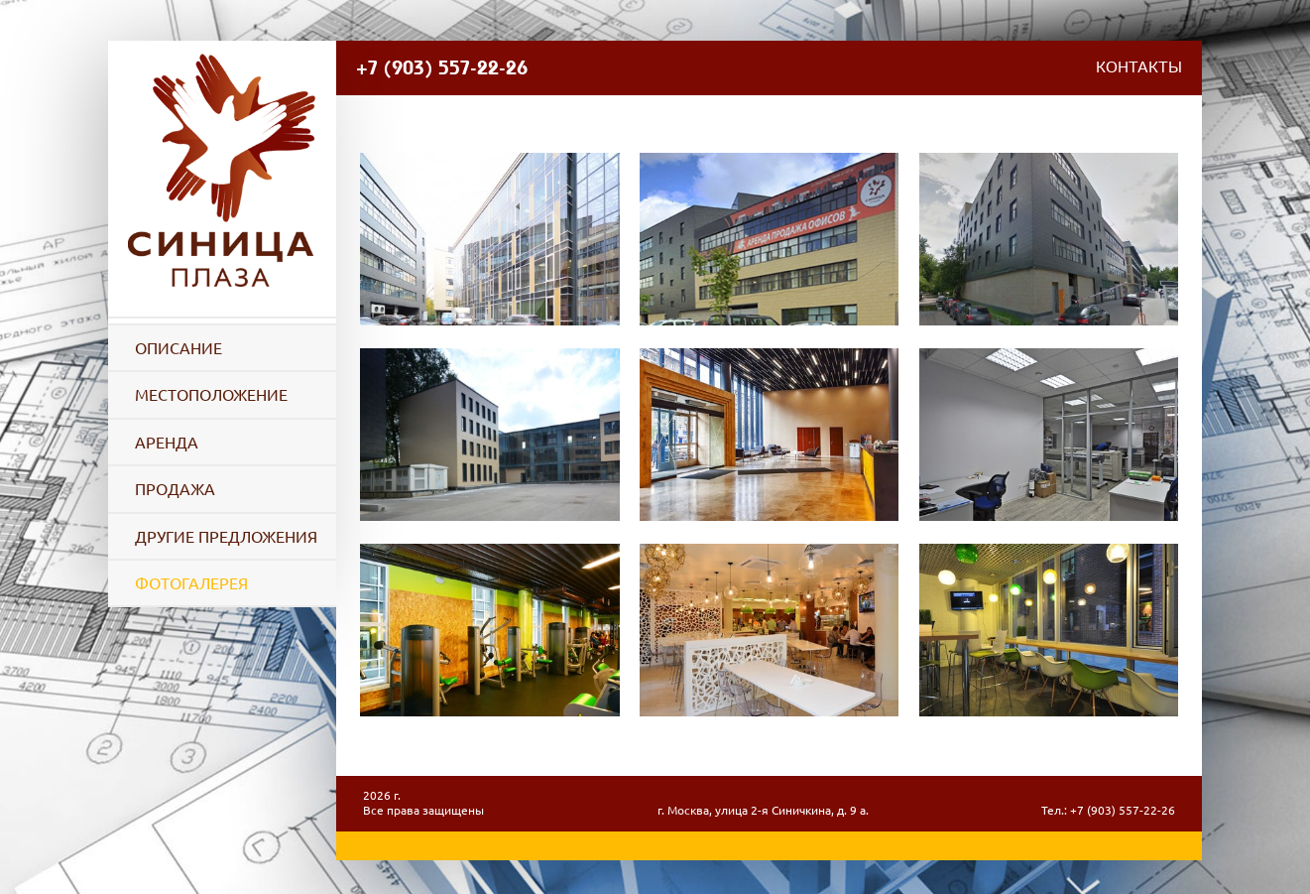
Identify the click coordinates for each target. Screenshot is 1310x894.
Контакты (1139, 68)
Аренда (166, 442)
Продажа (175, 489)
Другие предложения (226, 537)
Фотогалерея (191, 583)
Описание (178, 348)
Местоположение (211, 395)
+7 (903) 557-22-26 (442, 67)
